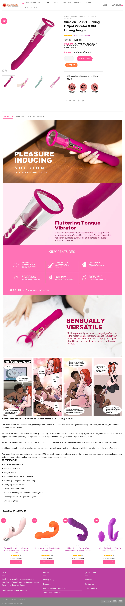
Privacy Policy (48, 580)
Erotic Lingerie (30, 7)
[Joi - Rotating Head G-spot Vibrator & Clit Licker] (47, 529)
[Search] (23, 3)
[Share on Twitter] (70, 101)
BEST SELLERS (30, 3)
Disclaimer (47, 584)
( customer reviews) (81, 36)
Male (40, 3)
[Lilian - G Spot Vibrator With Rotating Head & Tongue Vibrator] (78, 529)
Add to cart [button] (16, 562)
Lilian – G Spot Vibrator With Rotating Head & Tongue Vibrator (78, 549)
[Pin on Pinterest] (79, 101)
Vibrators (79, 3)
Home (66, 16)
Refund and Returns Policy (54, 588)
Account (88, 580)
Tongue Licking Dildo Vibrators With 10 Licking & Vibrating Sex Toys (16, 550)
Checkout (21, 600)
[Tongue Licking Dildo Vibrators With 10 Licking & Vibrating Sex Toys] (16, 529)
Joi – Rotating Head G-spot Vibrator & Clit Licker (47, 549)
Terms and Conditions (52, 593)
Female (48, 3)
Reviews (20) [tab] (38, 116)
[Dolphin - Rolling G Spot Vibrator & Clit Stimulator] (109, 529)
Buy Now (71, 65)
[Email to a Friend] (74, 101)
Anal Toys (68, 3)
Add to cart (84, 59)
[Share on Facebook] (66, 101)
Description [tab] (8, 116)
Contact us (89, 584)
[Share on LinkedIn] (83, 101)
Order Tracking (91, 588)
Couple (57, 3)
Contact (13, 600)
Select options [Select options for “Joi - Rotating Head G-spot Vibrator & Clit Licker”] (47, 562)
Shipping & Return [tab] (23, 116)
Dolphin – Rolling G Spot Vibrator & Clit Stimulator (109, 549)
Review (89, 3)
